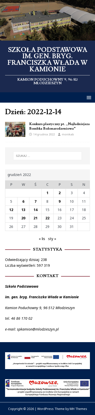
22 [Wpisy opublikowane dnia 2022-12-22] (47, 218)
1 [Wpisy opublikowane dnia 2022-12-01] (47, 192)
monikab (68, 134)
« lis (42, 238)
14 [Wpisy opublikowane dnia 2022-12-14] (35, 209)
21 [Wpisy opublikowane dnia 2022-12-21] (35, 218)
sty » (52, 238)
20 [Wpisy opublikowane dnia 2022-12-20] (23, 218)
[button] (88, 97)
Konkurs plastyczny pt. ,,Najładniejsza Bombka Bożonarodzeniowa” (59, 126)
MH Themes (78, 409)
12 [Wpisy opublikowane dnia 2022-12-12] (11, 209)
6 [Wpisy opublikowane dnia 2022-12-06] (23, 201)
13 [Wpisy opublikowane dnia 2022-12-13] (23, 209)
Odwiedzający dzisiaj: (23, 259)
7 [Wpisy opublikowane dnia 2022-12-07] (35, 201)
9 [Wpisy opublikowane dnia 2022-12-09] (60, 201)
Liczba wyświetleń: (21, 265)
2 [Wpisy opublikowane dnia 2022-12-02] (60, 192)
